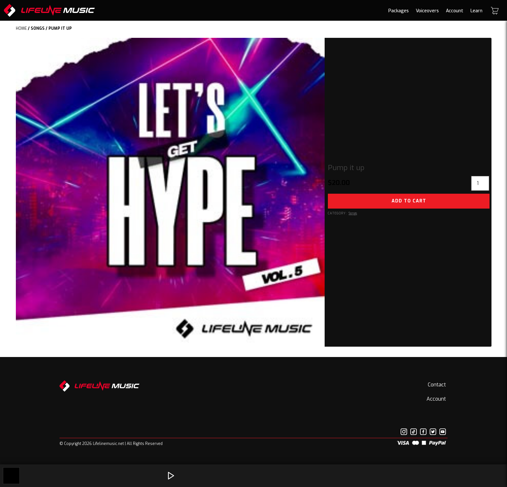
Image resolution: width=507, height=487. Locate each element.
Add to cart (409, 201)
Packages (398, 11)
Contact (437, 384)
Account (454, 11)
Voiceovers (427, 11)
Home (21, 28)
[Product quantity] (480, 183)
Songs (38, 28)
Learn (476, 11)
